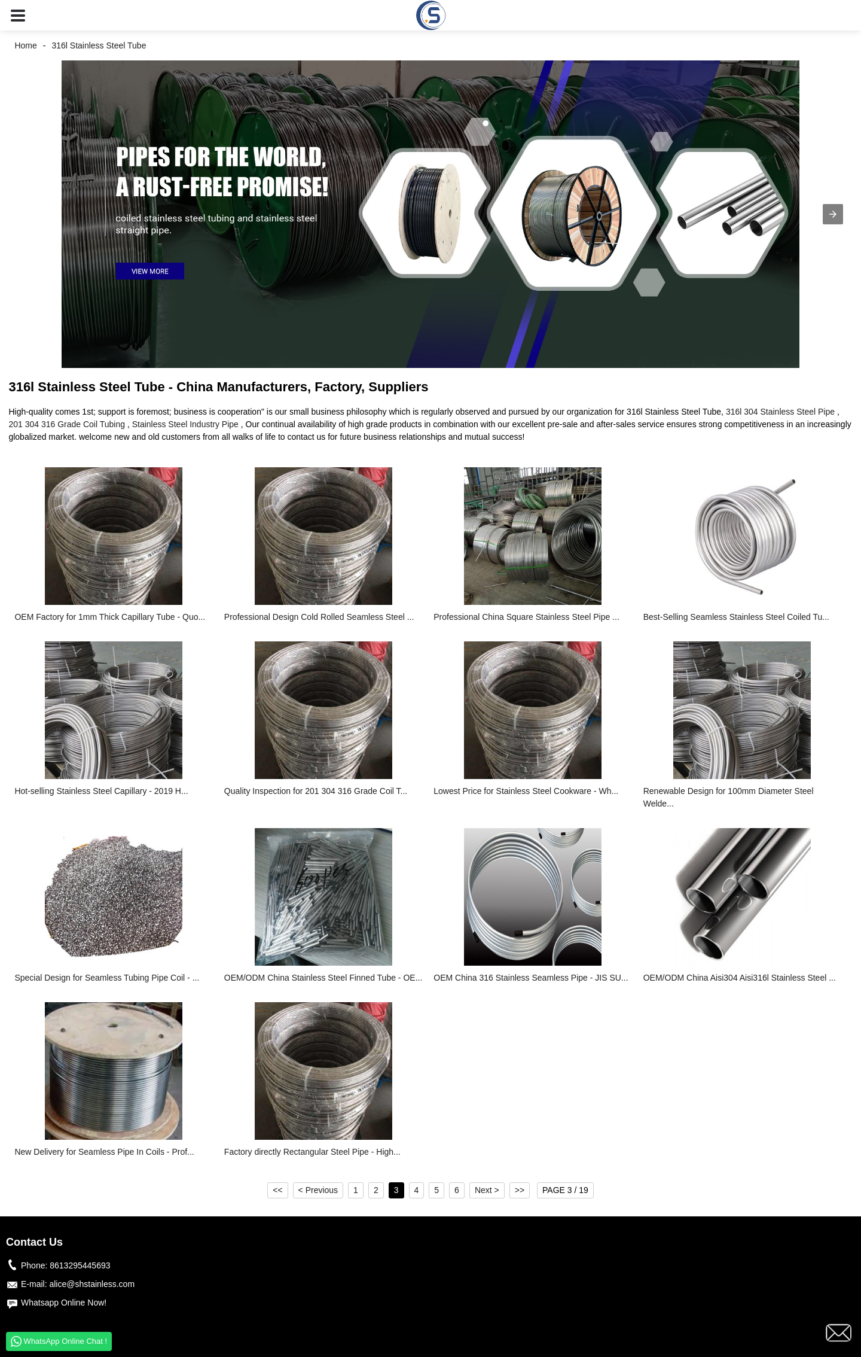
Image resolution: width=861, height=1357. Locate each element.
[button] (18, 15)
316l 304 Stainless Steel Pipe (780, 411)
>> (519, 1190)
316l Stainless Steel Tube (98, 45)
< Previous (318, 1190)
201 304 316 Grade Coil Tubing (66, 424)
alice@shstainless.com (92, 1284)
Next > (487, 1190)
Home (25, 45)
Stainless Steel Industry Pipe (185, 424)
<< (277, 1190)
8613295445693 (80, 1265)
